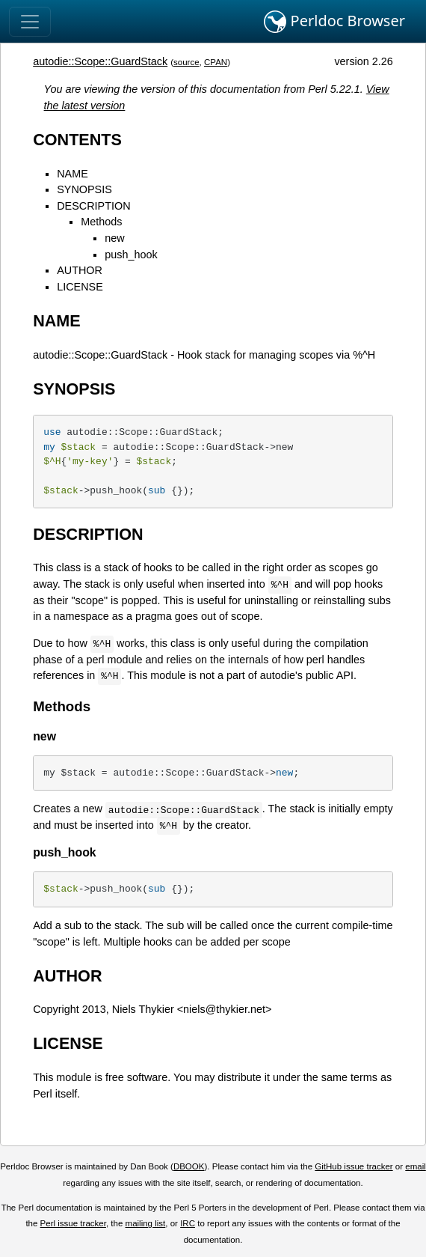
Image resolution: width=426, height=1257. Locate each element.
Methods (101, 222)
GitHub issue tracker (353, 1166)
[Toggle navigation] (30, 22)
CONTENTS (77, 139)
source (186, 62)
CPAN (215, 62)
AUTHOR (79, 270)
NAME (72, 174)
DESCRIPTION (93, 206)
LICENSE (80, 287)
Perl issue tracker (73, 1223)
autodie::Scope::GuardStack (100, 61)
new (114, 238)
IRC (187, 1223)
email (415, 1166)
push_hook (131, 255)
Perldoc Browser (334, 21)
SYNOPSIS (84, 189)
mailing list (146, 1223)
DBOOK (189, 1166)
